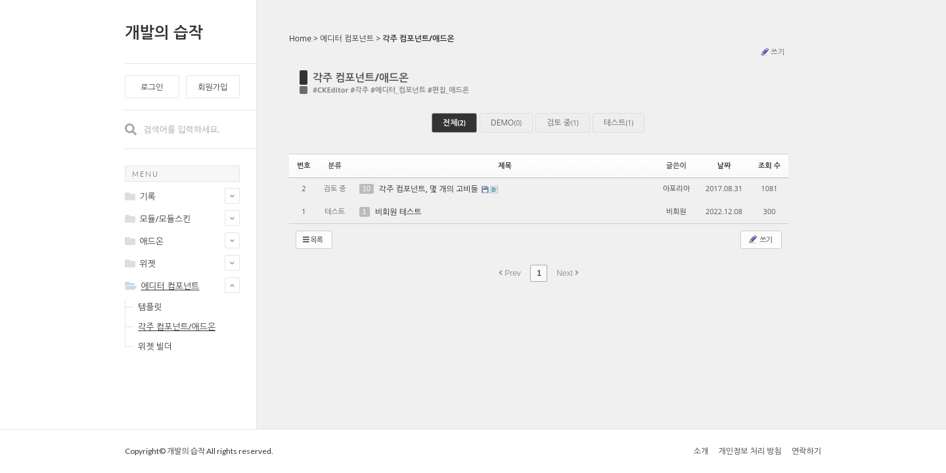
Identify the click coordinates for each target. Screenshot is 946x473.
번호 (304, 165)
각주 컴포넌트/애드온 (176, 326)
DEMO (506, 122)
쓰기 (771, 52)
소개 (701, 451)
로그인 (152, 87)
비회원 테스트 (398, 211)
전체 (454, 122)
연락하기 (806, 451)
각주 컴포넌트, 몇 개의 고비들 (429, 188)
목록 (313, 239)
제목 (505, 165)
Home (300, 38)
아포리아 (676, 188)
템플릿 (150, 307)
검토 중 (563, 122)
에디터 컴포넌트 (347, 38)
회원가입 (212, 87)
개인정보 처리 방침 (749, 451)
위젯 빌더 (155, 346)
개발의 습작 (164, 32)
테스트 (618, 122)
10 (367, 188)
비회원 (676, 211)
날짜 (724, 165)
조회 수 (769, 165)
